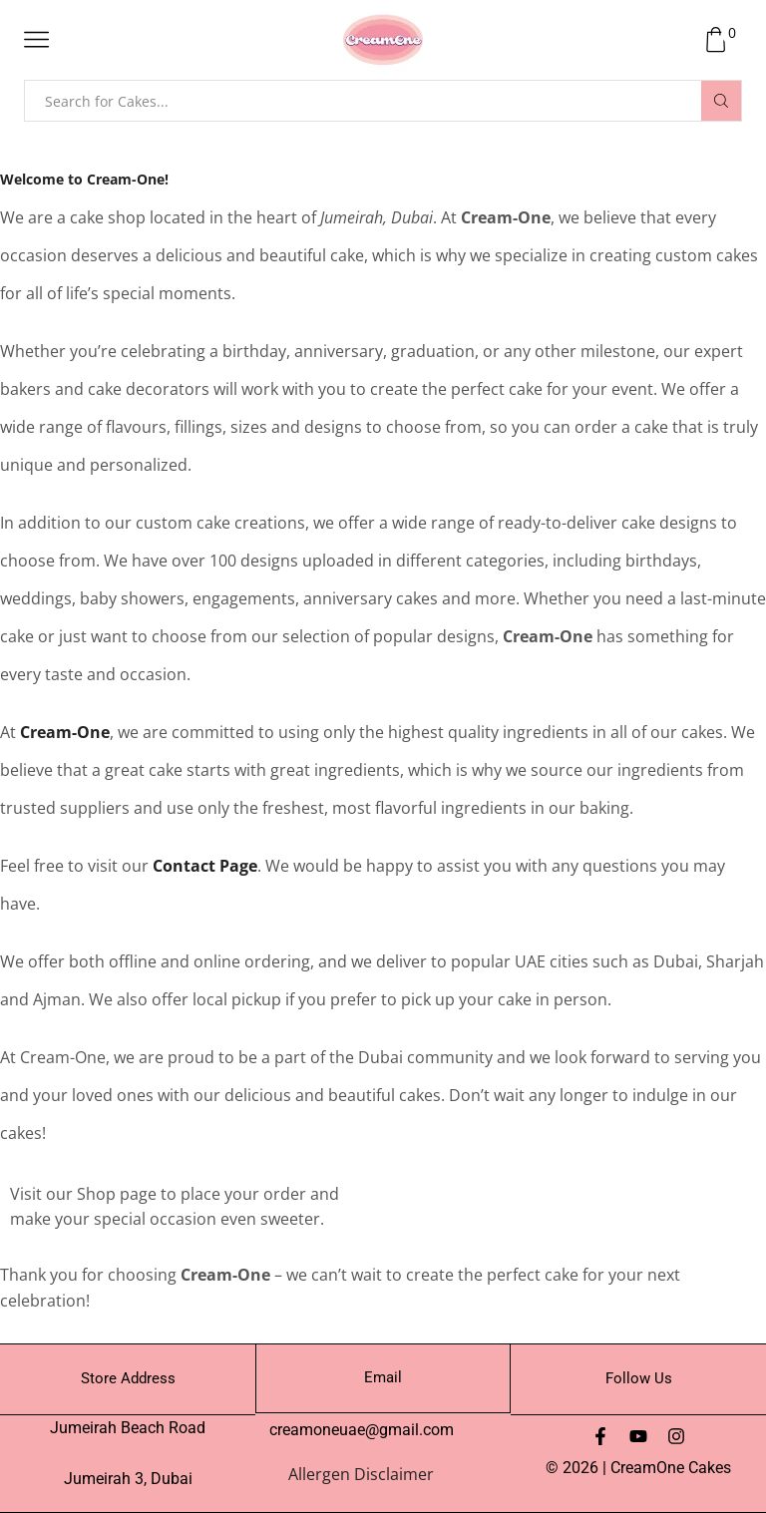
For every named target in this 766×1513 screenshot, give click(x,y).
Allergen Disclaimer (361, 1474)
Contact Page (205, 866)
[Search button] (721, 101)
